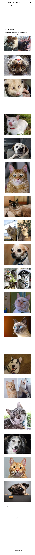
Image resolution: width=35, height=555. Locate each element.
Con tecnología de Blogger (17, 550)
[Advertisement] (17, 18)
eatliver (18, 503)
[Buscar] (30, 3)
